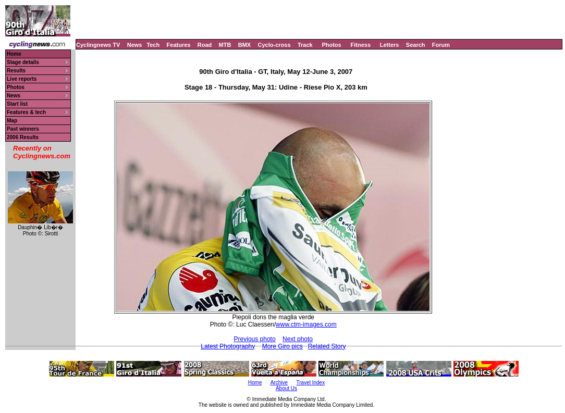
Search (415, 45)
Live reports (21, 79)
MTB (225, 45)
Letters (389, 45)
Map (12, 120)
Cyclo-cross (274, 45)
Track (305, 45)
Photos (331, 45)
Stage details (23, 62)
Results (16, 70)
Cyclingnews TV (98, 45)
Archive (279, 382)
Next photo (297, 339)
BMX (244, 45)
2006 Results (23, 137)
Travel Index (311, 382)
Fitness (360, 45)
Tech (152, 45)
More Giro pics (282, 346)
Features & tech (26, 112)
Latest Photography (228, 346)
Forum (441, 45)
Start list (17, 104)
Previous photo (255, 339)
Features (179, 45)
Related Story (327, 346)
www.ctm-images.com (306, 324)
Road (205, 45)
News (134, 45)
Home (14, 54)
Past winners (23, 129)
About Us (286, 388)
